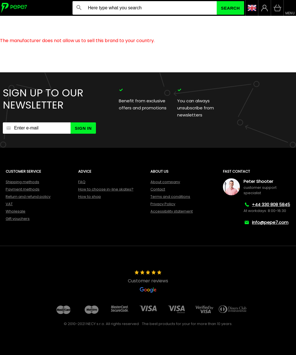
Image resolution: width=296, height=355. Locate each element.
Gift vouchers (18, 218)
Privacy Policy (162, 204)
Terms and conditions (170, 196)
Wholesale (15, 211)
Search (230, 8)
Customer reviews (148, 281)
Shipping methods (22, 182)
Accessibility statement (171, 211)
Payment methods (23, 189)
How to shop (89, 196)
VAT (9, 204)
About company (165, 182)
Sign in (83, 128)
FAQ (81, 182)
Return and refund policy (28, 196)
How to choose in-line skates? (105, 189)
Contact (157, 189)
